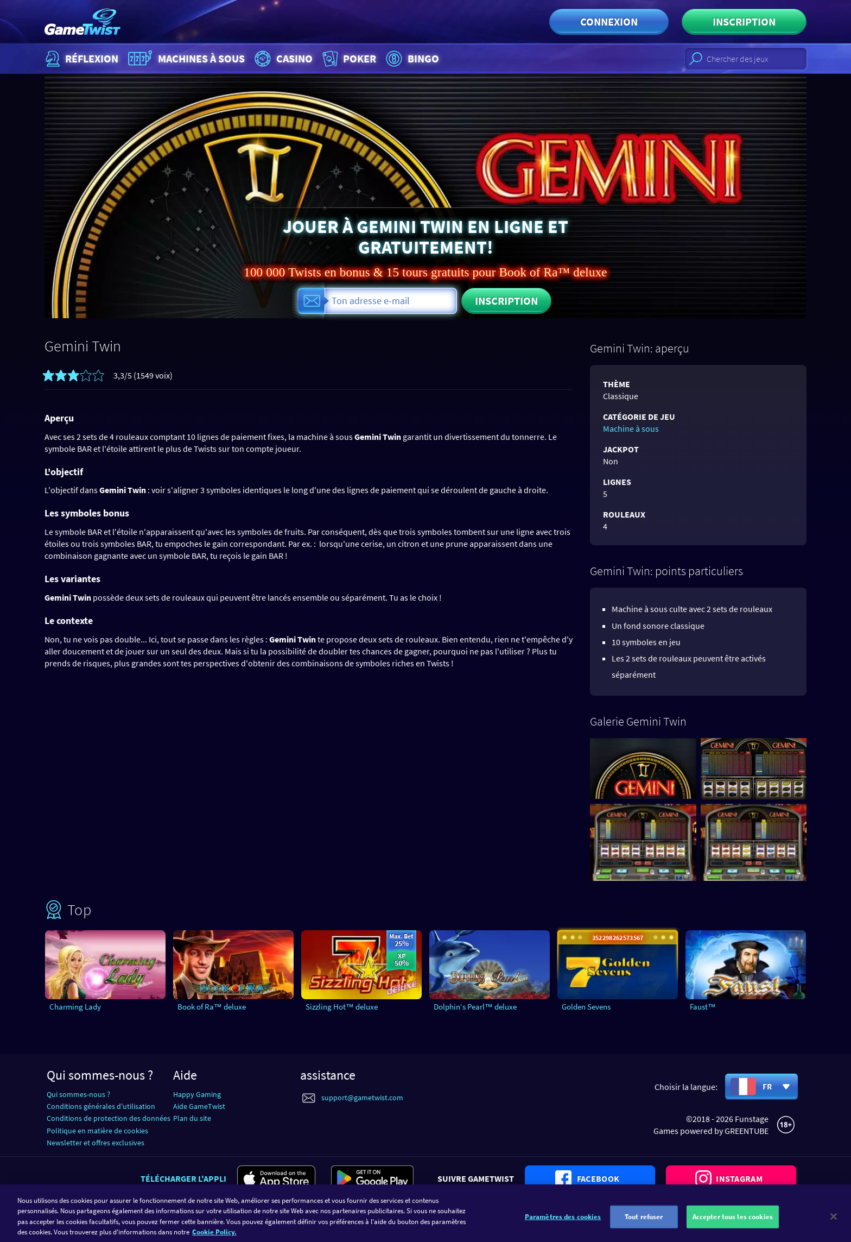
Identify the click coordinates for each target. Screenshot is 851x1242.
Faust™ (703, 1006)
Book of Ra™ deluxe (211, 1006)
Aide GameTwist (199, 1106)
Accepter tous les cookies (733, 1229)
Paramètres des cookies (563, 1229)
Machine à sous (631, 428)
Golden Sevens (586, 1006)
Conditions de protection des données (108, 1118)
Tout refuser (644, 1229)
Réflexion (80, 59)
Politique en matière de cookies (97, 1131)
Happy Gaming (197, 1094)
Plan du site (192, 1118)
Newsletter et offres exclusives (95, 1143)
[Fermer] (834, 1229)
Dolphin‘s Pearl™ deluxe (475, 1006)
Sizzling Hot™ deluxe (342, 1006)
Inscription (744, 21)
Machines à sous (185, 59)
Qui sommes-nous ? (78, 1094)
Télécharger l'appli (183, 1178)
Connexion (609, 21)
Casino (282, 59)
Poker (348, 59)
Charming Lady (75, 1006)
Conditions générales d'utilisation (101, 1106)
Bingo (411, 59)
